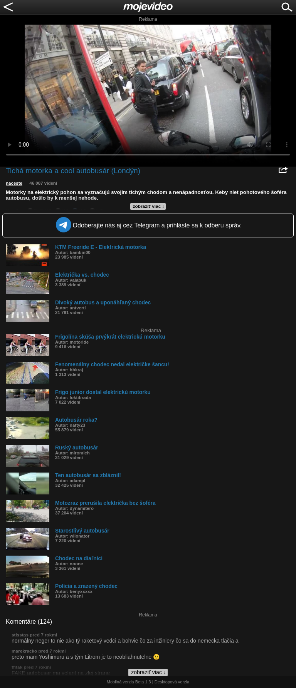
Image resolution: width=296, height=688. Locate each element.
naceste (14, 183)
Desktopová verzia (172, 682)
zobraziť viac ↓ (149, 206)
